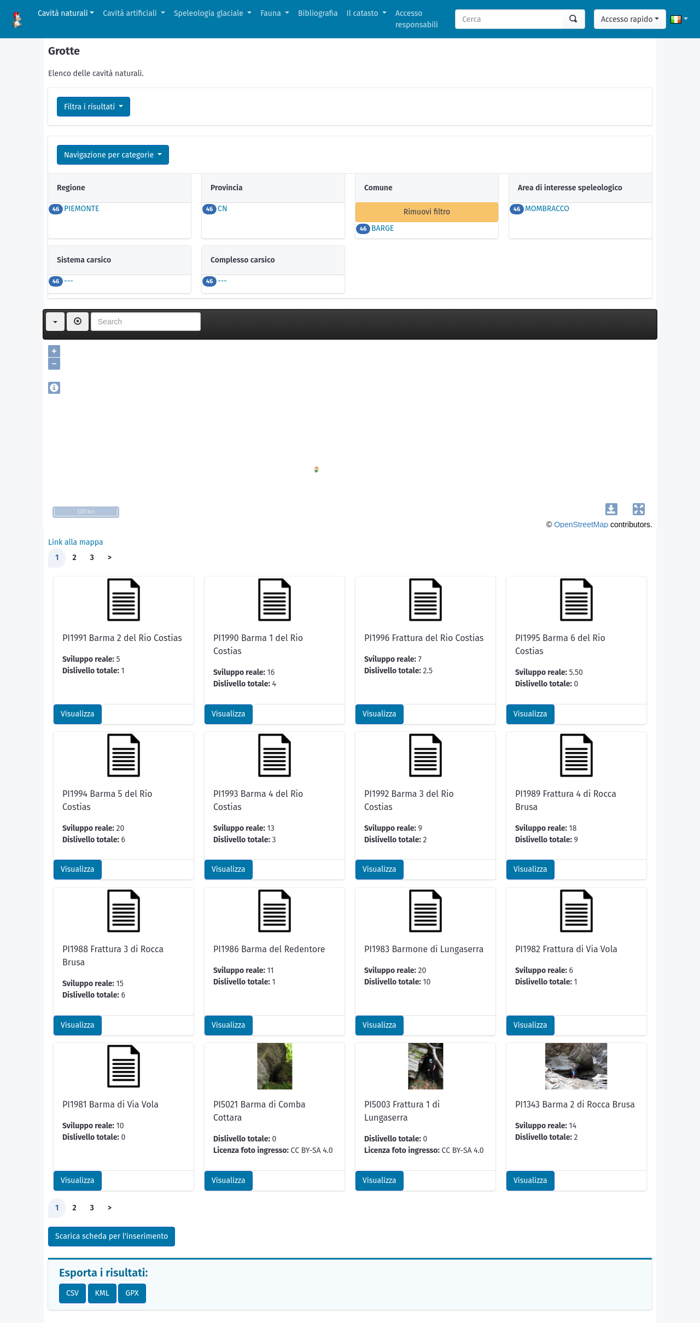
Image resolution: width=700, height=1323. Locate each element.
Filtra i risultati (90, 107)
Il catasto (364, 13)
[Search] (509, 19)
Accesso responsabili (416, 19)
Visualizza (78, 714)
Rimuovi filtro (427, 212)
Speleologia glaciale (210, 13)
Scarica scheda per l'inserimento (111, 1236)
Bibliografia (317, 13)
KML (102, 1293)
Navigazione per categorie (110, 155)
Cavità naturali (63, 13)
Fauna (271, 13)
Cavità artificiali (131, 13)
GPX (131, 1293)
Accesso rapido (627, 19)
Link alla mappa (75, 542)
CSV (72, 1293)
